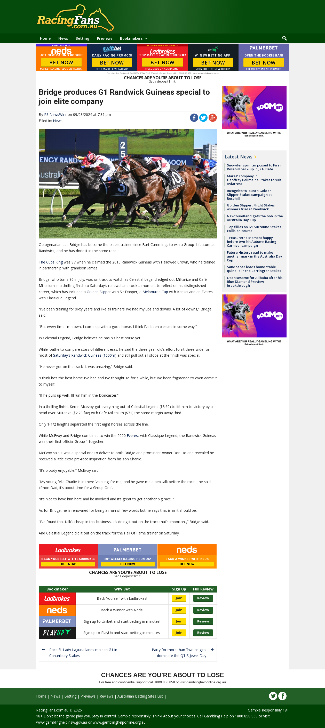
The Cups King (51, 262)
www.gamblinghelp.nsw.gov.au (61, 722)
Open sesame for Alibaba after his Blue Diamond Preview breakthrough (254, 281)
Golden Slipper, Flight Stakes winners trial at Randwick (251, 207)
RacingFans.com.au (52, 710)
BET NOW (61, 62)
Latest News (238, 157)
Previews (104, 38)
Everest (133, 435)
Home (45, 38)
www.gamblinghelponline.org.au (119, 722)
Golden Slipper (99, 291)
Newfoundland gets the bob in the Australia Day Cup (255, 218)
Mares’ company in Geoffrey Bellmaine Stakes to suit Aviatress (254, 180)
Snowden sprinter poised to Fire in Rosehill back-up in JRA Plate (255, 167)
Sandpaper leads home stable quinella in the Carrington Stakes (254, 269)
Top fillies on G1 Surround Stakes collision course (254, 229)
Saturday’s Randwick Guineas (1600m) (84, 355)
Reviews (106, 696)
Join (179, 598)
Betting (82, 38)
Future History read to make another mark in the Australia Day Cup (254, 256)
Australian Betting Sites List (140, 696)
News (63, 38)
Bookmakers (131, 38)
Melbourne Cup (155, 291)
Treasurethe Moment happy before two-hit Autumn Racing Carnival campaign (251, 241)
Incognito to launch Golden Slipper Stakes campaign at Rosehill (249, 194)
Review (203, 598)
